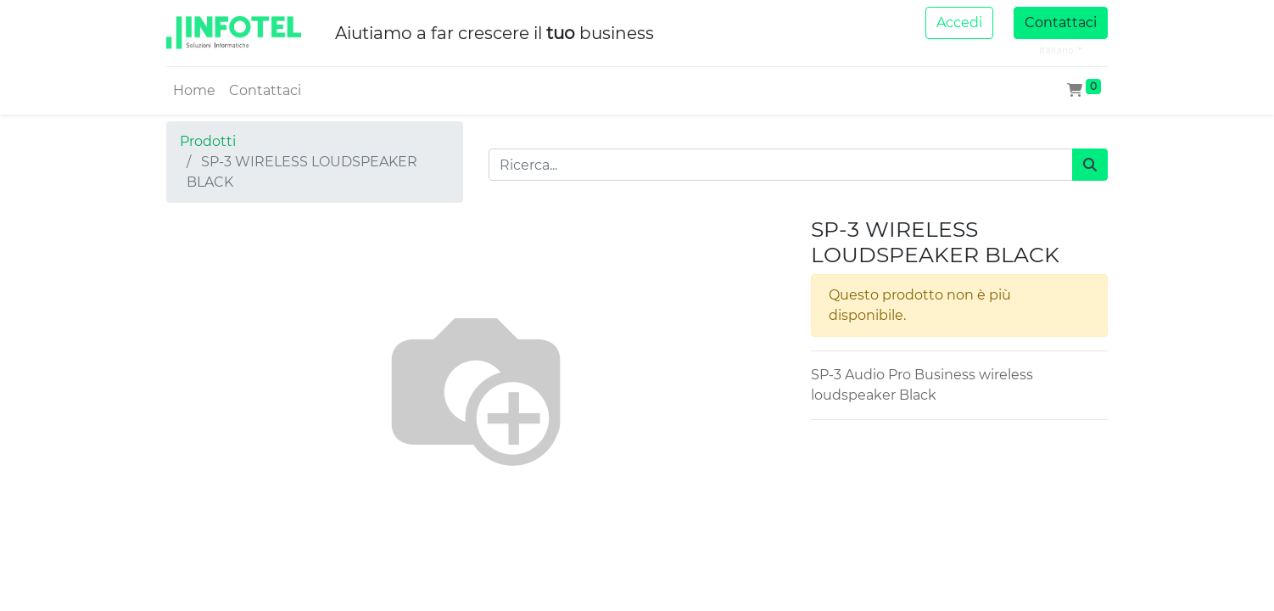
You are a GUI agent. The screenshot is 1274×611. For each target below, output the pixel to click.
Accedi (959, 22)
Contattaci (1061, 22)
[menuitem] (194, 91)
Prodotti (208, 141)
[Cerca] (1090, 165)
